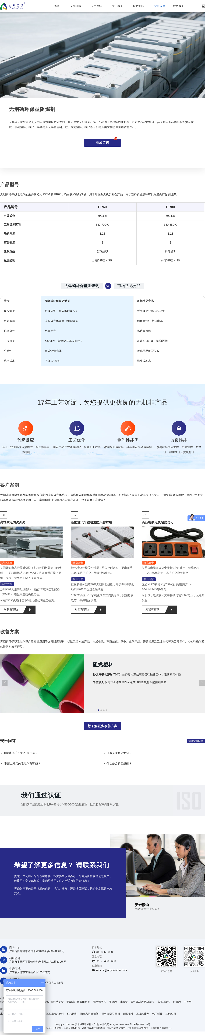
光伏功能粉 (163, 1001)
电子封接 (157, 1013)
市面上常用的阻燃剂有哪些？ (22, 763)
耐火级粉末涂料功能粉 (50, 1001)
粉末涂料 (72, 1013)
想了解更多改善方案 (103, 726)
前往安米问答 (195, 741)
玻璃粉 (124, 1001)
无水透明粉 (99, 1001)
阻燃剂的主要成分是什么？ (21, 753)
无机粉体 (75, 6)
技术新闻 (138, 6)
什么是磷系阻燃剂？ (119, 753)
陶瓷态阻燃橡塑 (89, 1013)
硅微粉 (177, 1001)
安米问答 (159, 6)
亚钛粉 (113, 1001)
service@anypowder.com (111, 970)
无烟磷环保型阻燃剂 (78, 1001)
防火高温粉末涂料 (53, 1013)
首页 (57, 6)
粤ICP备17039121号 (140, 1024)
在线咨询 (106, 141)
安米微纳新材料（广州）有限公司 (92, 1024)
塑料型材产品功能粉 (142, 1001)
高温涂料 (128, 1013)
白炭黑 (188, 1001)
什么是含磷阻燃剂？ (119, 763)
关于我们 (117, 6)
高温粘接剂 (142, 1013)
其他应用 (170, 1013)
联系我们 (178, 6)
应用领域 (96, 6)
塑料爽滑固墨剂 (110, 1013)
